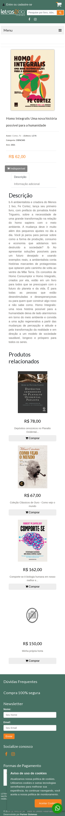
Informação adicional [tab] (27, 184)
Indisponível (16, 168)
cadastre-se (25, 4)
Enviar (9, 736)
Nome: (7, 709)
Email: (7, 722)
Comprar (32, 438)
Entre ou (11, 4)
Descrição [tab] (20, 177)
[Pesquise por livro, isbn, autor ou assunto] (42, 12)
